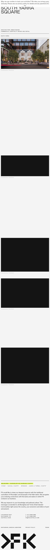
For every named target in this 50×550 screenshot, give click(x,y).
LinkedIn (11, 527)
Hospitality (13, 31)
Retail (28, 31)
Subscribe (18, 527)
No (25, 5)
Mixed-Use (21, 31)
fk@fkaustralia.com (32, 517)
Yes (47, 3)
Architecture (5, 29)
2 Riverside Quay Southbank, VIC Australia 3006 (6, 516)
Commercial (5, 31)
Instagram (4, 527)
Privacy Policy (30, 527)
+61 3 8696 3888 (31, 514)
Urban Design (15, 29)
